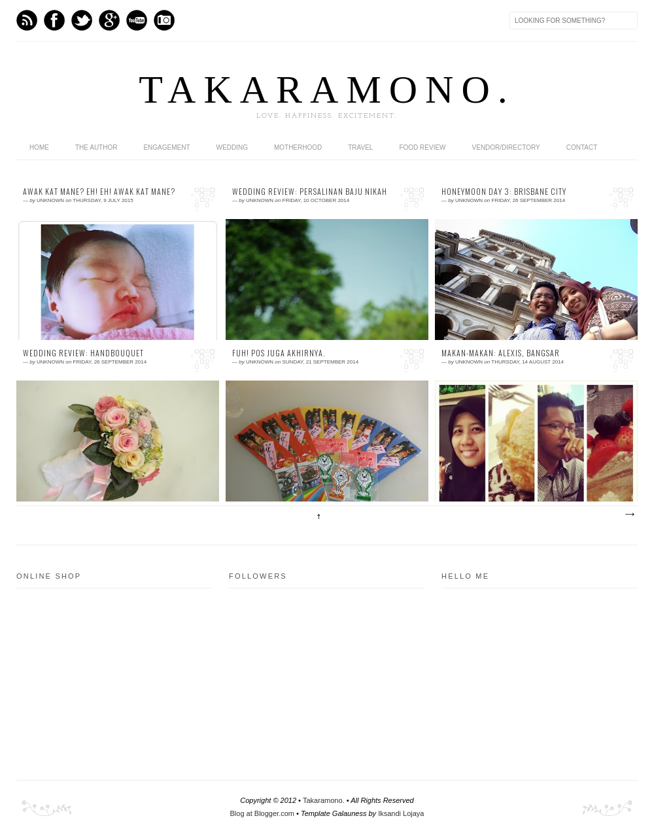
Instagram (164, 20)
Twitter (81, 20)
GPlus (109, 20)
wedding (232, 147)
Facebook (54, 20)
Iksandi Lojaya (401, 813)
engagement (166, 147)
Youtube (136, 20)
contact (582, 147)
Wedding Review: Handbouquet (83, 353)
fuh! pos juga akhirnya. (278, 353)
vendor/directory (506, 147)
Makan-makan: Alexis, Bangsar (500, 353)
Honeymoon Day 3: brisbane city (503, 191)
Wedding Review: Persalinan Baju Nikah (309, 191)
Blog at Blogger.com (262, 813)
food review (422, 147)
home (39, 147)
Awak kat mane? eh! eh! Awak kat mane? (99, 191)
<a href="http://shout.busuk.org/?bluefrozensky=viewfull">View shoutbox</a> (533, 673)
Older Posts (629, 514)
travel (360, 147)
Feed (26, 20)
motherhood (298, 147)
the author (96, 147)
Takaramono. (324, 800)
